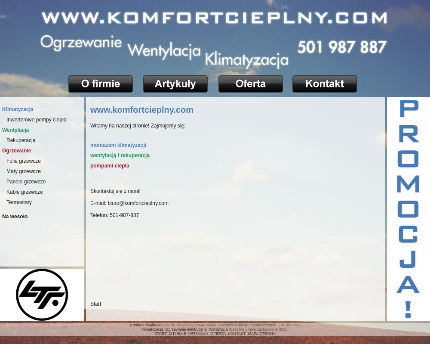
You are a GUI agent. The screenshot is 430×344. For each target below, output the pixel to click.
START (160, 334)
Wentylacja (218, 329)
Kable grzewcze (24, 192)
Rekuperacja (20, 140)
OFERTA (218, 334)
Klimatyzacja (152, 329)
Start (95, 304)
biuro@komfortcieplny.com (138, 203)
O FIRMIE (177, 334)
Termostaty (19, 202)
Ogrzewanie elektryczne (186, 329)
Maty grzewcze (23, 171)
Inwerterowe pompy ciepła (36, 120)
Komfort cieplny (143, 325)
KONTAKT (237, 334)
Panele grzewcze (26, 182)
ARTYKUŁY (198, 334)
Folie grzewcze (23, 161)
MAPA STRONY (261, 334)
